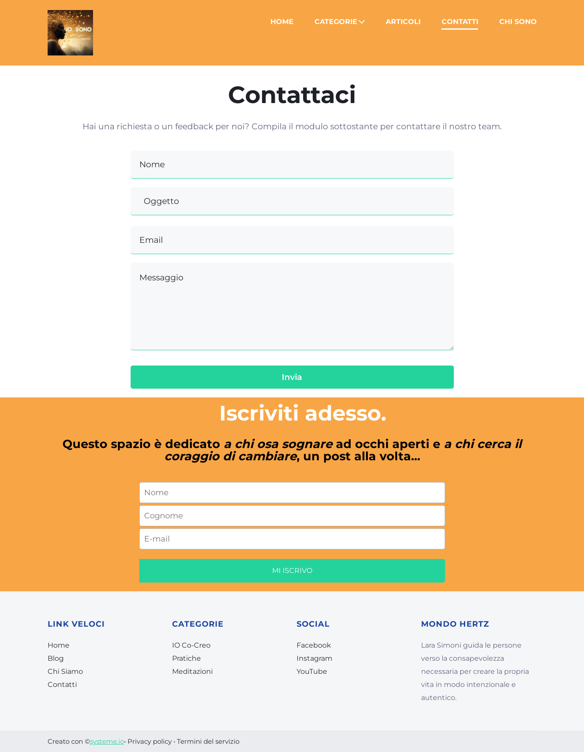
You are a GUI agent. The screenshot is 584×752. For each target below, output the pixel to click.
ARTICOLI (403, 21)
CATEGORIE (339, 22)
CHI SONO (518, 21)
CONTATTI (460, 21)
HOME (282, 21)
